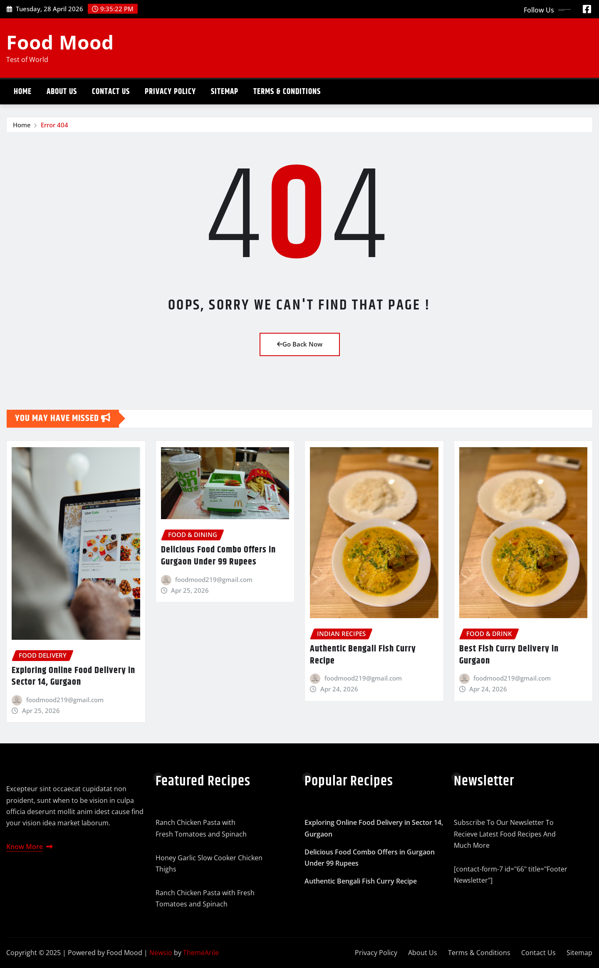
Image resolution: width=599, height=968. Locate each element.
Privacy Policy (170, 92)
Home (23, 92)
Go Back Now (299, 344)
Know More (29, 846)
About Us (62, 92)
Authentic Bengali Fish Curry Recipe (363, 655)
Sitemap (224, 92)
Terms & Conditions (287, 92)
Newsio (160, 952)
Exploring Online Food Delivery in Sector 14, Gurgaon (73, 676)
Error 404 (54, 125)
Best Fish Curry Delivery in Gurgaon (509, 655)
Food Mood (60, 42)
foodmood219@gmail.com (65, 700)
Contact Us (111, 92)
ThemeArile (201, 952)
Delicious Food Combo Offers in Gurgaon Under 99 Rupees (218, 556)
